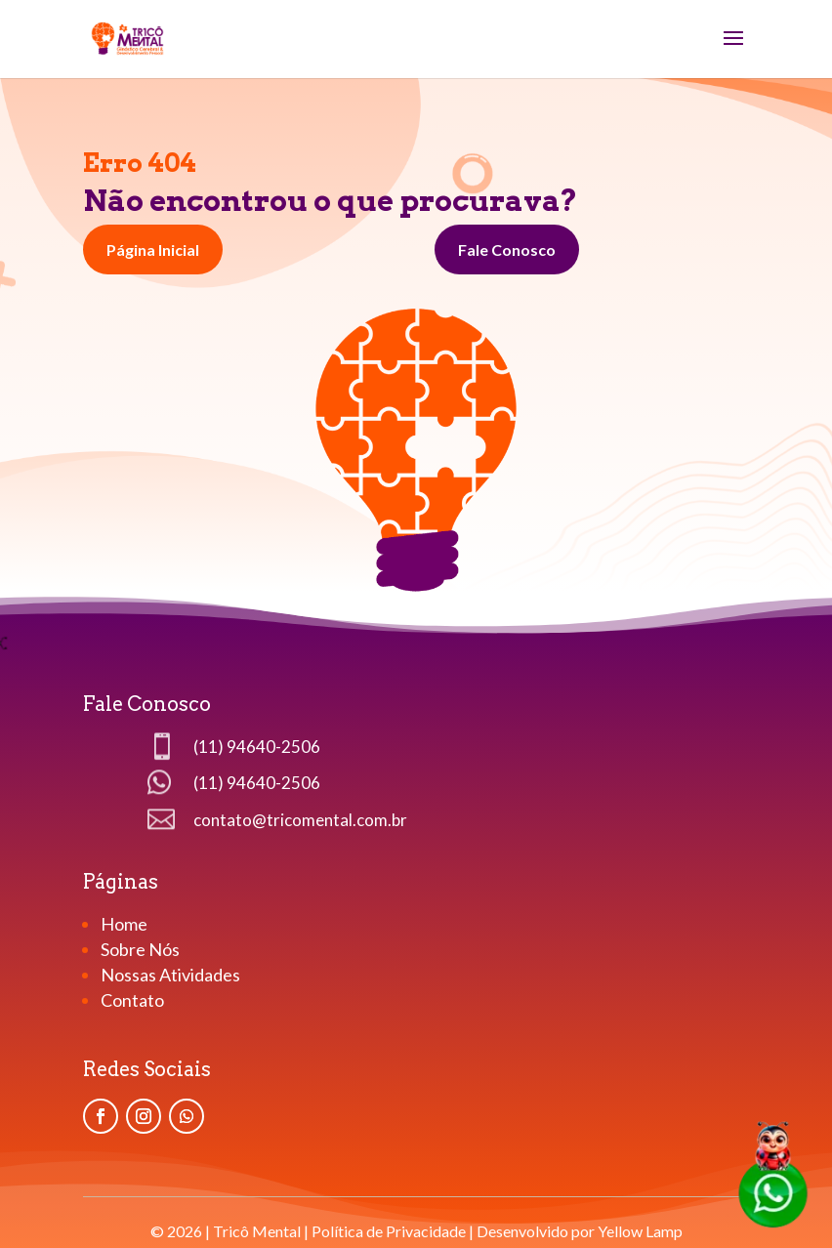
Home (125, 924)
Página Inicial (152, 249)
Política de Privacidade (389, 1231)
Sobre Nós (140, 949)
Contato (132, 1000)
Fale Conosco (507, 249)
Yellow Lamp (640, 1231)
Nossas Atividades (170, 974)
